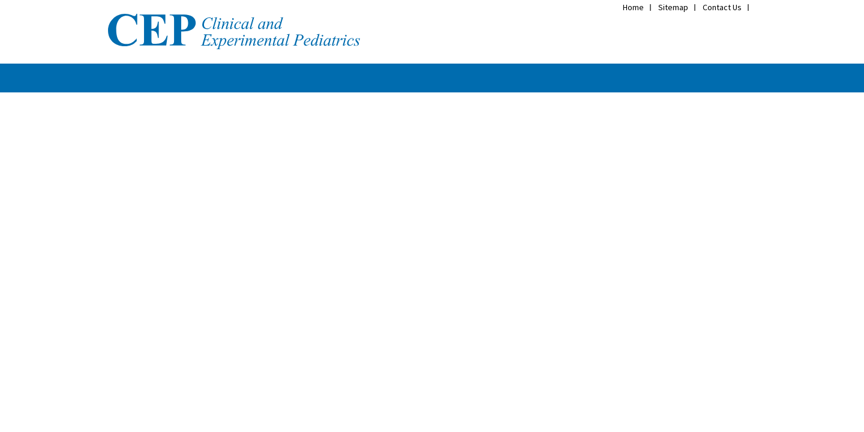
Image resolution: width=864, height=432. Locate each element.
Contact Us (722, 7)
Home (633, 7)
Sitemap (673, 7)
